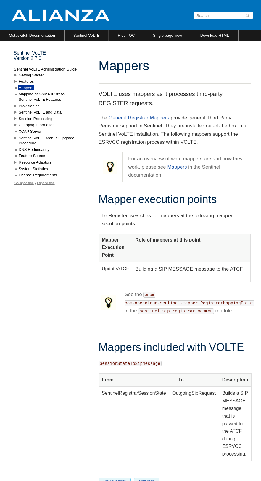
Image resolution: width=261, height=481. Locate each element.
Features (26, 81)
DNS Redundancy (34, 149)
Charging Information (36, 125)
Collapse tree (24, 183)
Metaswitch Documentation (32, 35)
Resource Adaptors (35, 162)
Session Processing (35, 118)
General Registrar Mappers (139, 118)
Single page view (167, 35)
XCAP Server (30, 131)
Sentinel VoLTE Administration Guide (45, 69)
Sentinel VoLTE (86, 35)
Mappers (177, 167)
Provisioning (29, 106)
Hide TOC (126, 35)
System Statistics (33, 169)
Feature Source (32, 156)
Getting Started (31, 75)
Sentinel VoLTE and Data (40, 112)
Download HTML (214, 35)
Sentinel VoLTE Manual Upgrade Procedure (46, 141)
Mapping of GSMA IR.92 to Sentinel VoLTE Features (42, 97)
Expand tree (45, 183)
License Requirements (38, 175)
